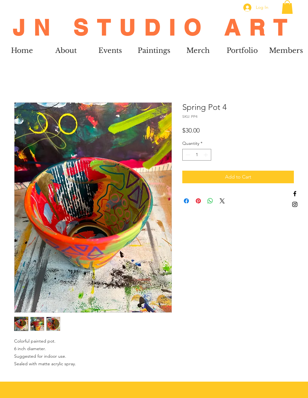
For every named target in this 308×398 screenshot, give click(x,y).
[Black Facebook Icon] (294, 193)
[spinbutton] (196, 154)
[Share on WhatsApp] (210, 201)
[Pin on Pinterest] (198, 201)
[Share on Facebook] (186, 201)
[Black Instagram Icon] (294, 204)
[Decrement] (187, 154)
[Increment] (206, 154)
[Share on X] (222, 201)
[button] (287, 7)
